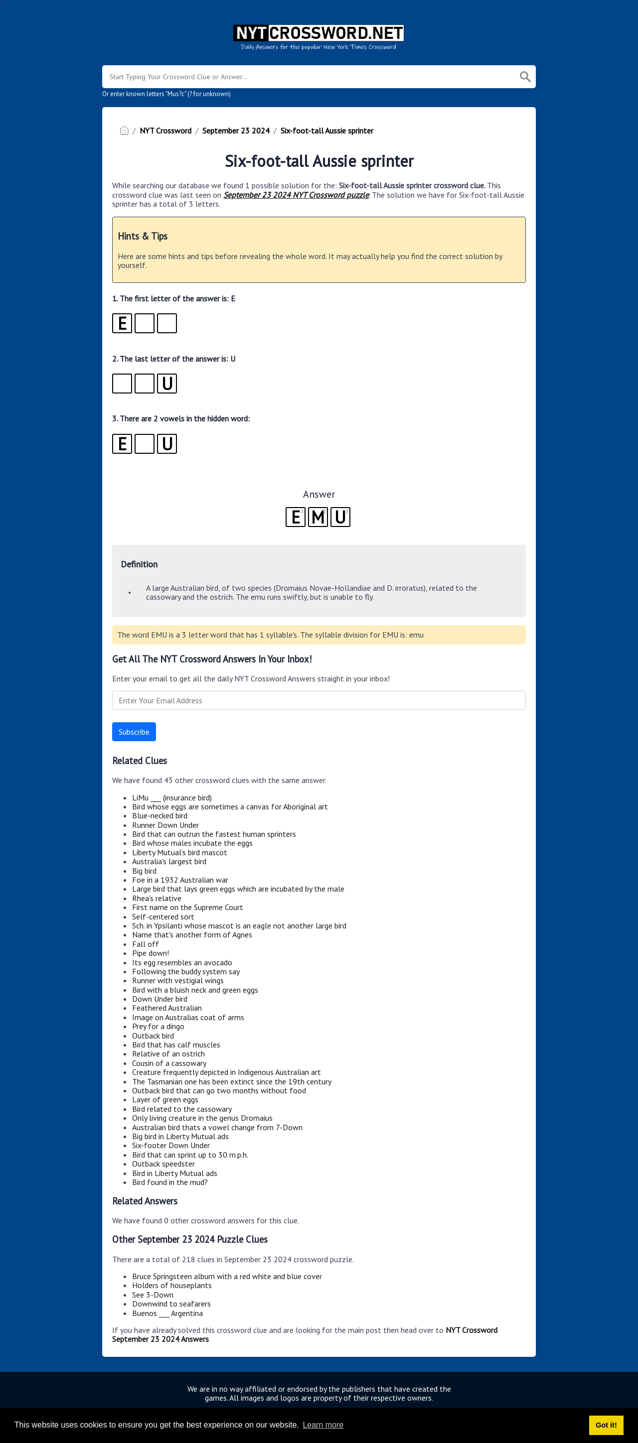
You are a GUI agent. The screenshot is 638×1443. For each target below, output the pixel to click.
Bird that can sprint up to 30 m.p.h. (190, 1155)
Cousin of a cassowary (169, 1063)
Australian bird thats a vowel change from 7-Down (217, 1127)
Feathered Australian (167, 1008)
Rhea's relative (156, 898)
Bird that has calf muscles (176, 1044)
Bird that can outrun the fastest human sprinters (214, 834)
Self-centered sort (163, 916)
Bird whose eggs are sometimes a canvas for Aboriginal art (230, 806)
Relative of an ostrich (168, 1053)
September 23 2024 (236, 130)
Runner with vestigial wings (178, 980)
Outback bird (153, 1036)
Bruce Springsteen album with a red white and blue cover (227, 1276)
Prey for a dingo (158, 1026)
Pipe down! (150, 953)
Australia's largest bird (169, 861)
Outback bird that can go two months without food (219, 1090)
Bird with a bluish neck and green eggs (195, 990)
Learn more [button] (323, 1425)
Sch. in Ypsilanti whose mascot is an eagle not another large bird (239, 925)
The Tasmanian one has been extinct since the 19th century (231, 1081)
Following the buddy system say (186, 971)
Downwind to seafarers (171, 1304)
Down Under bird (159, 999)
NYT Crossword (165, 130)
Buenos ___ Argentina (167, 1313)
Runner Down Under (165, 825)
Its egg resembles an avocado (182, 962)
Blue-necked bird (159, 815)
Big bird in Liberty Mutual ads (180, 1136)
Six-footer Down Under (171, 1145)
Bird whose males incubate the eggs (192, 843)
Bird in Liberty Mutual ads (174, 1173)
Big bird (144, 871)
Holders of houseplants (172, 1285)
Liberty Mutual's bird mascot (179, 852)
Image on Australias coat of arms (188, 1017)
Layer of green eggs (165, 1099)
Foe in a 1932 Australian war (180, 880)
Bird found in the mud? (170, 1182)
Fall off (145, 944)
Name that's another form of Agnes (192, 934)
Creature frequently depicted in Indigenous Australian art (226, 1072)
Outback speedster (163, 1164)
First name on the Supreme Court (187, 907)
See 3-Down (152, 1295)
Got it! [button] (606, 1425)
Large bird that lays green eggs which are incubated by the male (238, 889)
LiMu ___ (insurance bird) (172, 797)
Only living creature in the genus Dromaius (202, 1118)
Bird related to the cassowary (182, 1109)
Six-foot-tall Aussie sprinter (327, 130)
